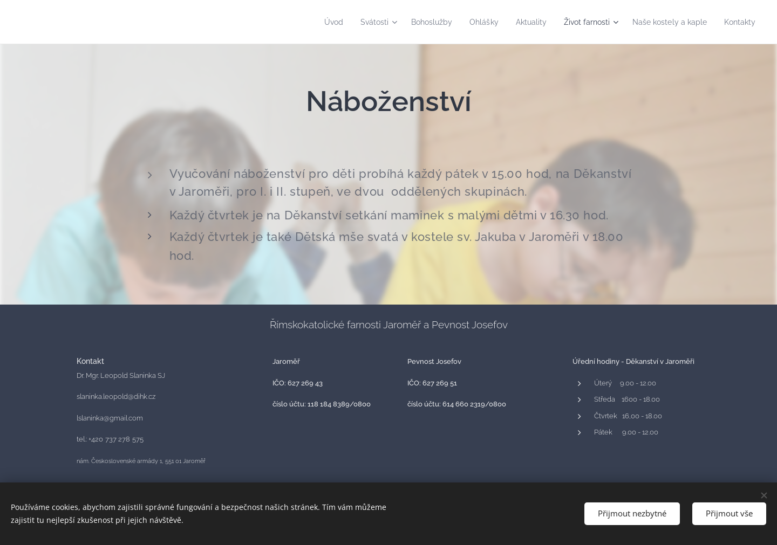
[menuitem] (308, 22)
